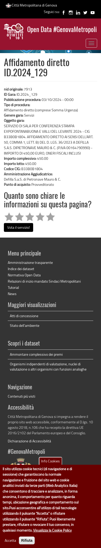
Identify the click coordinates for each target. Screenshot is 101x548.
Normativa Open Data (24, 274)
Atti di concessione (24, 315)
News (12, 293)
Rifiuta (27, 541)
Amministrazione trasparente (30, 262)
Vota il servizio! (18, 227)
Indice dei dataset (21, 268)
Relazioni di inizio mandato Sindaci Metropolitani (44, 281)
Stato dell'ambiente (24, 325)
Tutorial (13, 287)
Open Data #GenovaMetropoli (62, 30)
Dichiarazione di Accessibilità (29, 440)
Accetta (10, 540)
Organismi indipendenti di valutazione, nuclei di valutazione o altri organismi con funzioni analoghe (48, 366)
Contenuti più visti (21, 396)
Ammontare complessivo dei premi (36, 354)
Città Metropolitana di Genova (31, 5)
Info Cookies (50, 461)
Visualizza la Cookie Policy (52, 530)
